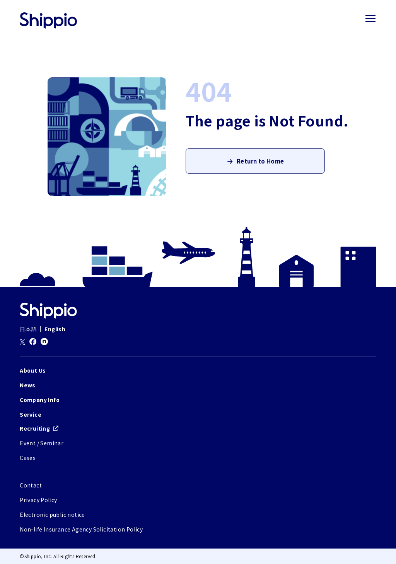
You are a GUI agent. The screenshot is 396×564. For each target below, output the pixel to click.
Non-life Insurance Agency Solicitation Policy (81, 529)
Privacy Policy (38, 500)
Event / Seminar (41, 443)
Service (30, 414)
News (28, 385)
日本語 (28, 329)
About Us (33, 370)
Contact (31, 485)
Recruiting (35, 428)
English (54, 329)
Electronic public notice (52, 514)
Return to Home (260, 164)
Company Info (40, 400)
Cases (28, 458)
